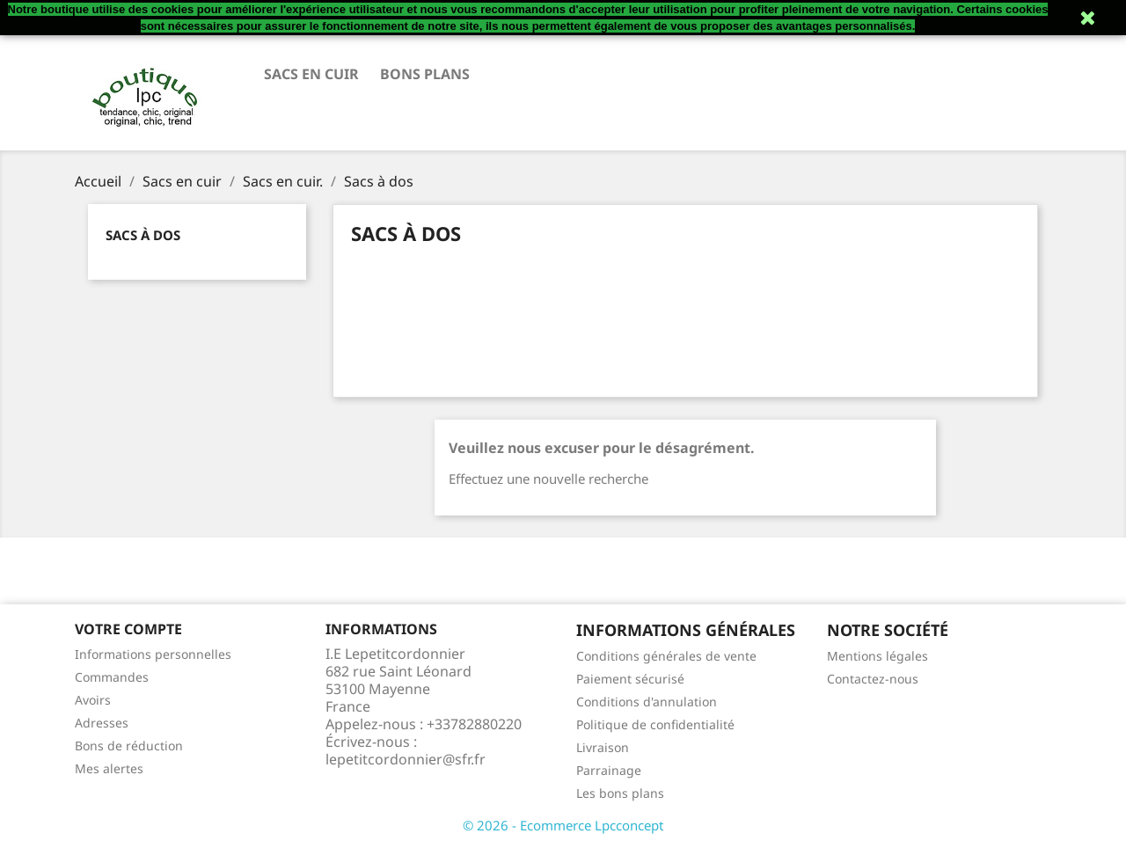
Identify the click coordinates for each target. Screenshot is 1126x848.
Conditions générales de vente (666, 655)
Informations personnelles (153, 654)
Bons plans (425, 74)
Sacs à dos (143, 235)
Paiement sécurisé (630, 678)
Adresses (101, 722)
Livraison (602, 747)
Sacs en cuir (311, 74)
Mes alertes (109, 768)
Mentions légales (877, 655)
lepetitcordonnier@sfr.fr (405, 759)
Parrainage (608, 770)
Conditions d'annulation (646, 701)
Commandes (112, 677)
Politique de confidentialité (655, 724)
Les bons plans (620, 793)
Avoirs (93, 699)
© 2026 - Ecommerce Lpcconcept (563, 825)
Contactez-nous (872, 678)
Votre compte (128, 629)
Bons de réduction (129, 745)
